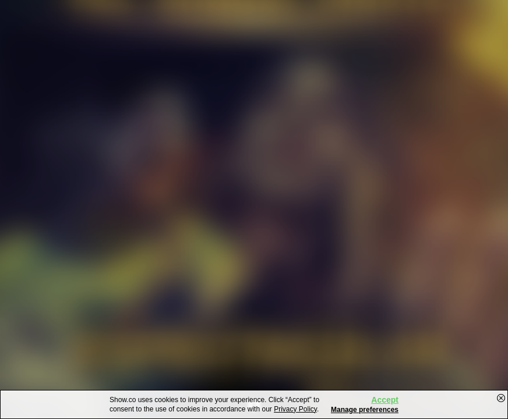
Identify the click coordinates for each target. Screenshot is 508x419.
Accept (384, 399)
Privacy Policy (295, 409)
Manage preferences (364, 410)
